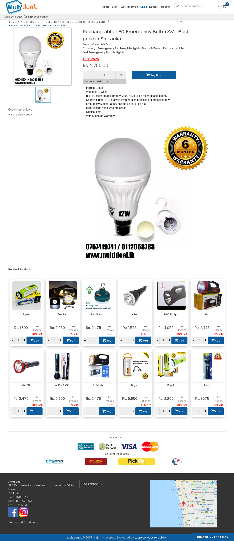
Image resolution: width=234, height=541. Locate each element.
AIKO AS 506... (62, 385)
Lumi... (207, 385)
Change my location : (213, 537)
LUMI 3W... (98, 385)
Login (28, 16)
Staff (115, 6)
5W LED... (26, 385)
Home (12, 22)
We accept (117, 437)
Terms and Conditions (23, 522)
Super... (26, 314)
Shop (143, 6)
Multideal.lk (93, 484)
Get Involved (129, 6)
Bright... (135, 385)
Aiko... (135, 314)
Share (180, 21)
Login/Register (159, 6)
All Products (30, 22)
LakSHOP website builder (151, 537)
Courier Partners (117, 454)
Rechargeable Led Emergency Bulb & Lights (39, 25)
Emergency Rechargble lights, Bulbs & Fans (75, 22)
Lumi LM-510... (99, 314)
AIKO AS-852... (171, 314)
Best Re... (63, 314)
